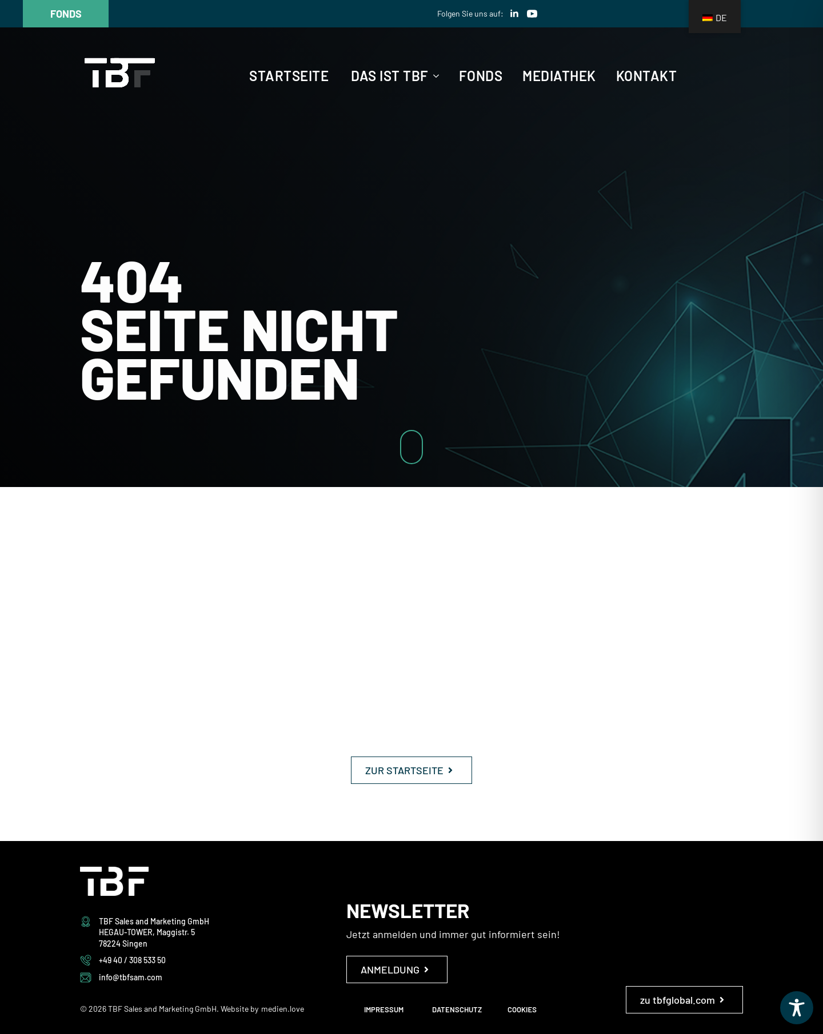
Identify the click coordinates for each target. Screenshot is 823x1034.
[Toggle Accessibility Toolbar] (796, 1007)
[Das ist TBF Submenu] (434, 76)
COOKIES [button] (522, 1009)
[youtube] (532, 14)
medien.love (282, 1008)
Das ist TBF (390, 76)
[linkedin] (514, 14)
